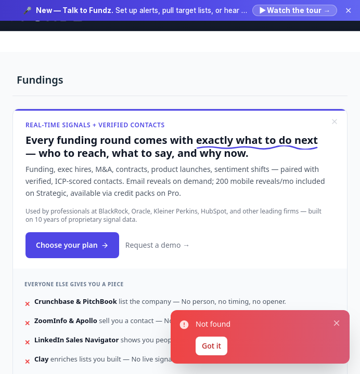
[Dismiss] (334, 121)
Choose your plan (72, 245)
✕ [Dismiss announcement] (348, 10)
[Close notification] (336, 322)
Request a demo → (157, 245)
